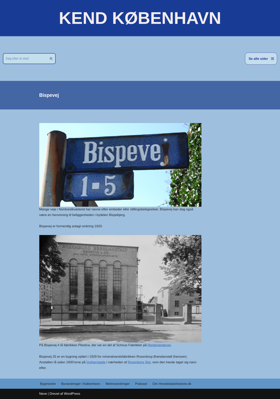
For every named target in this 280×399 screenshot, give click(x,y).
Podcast (141, 384)
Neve (43, 394)
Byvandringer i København (80, 384)
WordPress (72, 394)
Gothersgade (95, 362)
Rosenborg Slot (139, 362)
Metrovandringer (118, 384)
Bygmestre (48, 384)
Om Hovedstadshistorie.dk (171, 384)
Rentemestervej (159, 345)
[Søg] (25, 58)
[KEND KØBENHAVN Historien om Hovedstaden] (140, 18)
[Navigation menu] (261, 59)
